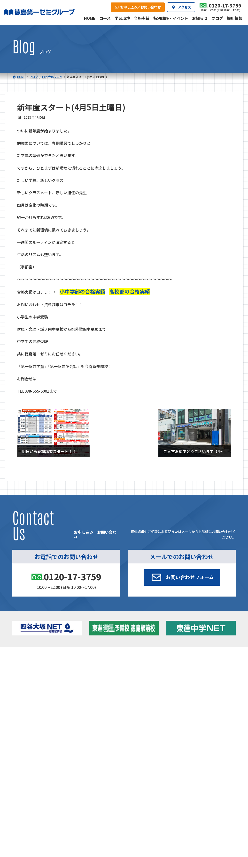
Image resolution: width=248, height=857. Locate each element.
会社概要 (94, 701)
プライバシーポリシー (219, 734)
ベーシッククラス (40, 690)
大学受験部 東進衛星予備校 (146, 666)
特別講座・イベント (207, 664)
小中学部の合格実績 (82, 291)
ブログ (197, 676)
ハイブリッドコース (94, 678)
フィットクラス (39, 671)
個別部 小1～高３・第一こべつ (147, 676)
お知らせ (199, 670)
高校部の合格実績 (129, 291)
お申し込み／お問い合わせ (211, 701)
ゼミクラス (36, 678)
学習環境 (59, 701)
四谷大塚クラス (39, 684)
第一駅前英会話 (141, 690)
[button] (182, 577)
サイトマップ (193, 734)
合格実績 (24, 701)
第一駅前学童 (139, 684)
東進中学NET (92, 684)
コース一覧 (25, 657)
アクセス (129, 701)
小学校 (30, 664)
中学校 (82, 664)
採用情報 (164, 701)
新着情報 (191, 657)
